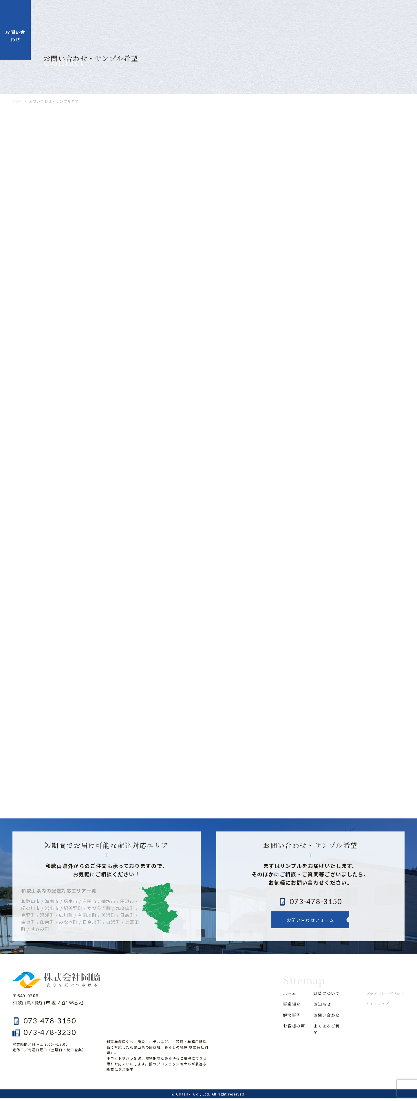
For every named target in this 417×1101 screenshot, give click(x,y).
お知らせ (344, 13)
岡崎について (308, 13)
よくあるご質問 (327, 1033)
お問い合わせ (327, 1019)
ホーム (173, 13)
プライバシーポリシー (385, 996)
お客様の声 (269, 13)
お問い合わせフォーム (310, 922)
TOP (16, 104)
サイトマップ (377, 1006)
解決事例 (234, 13)
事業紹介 (202, 13)
